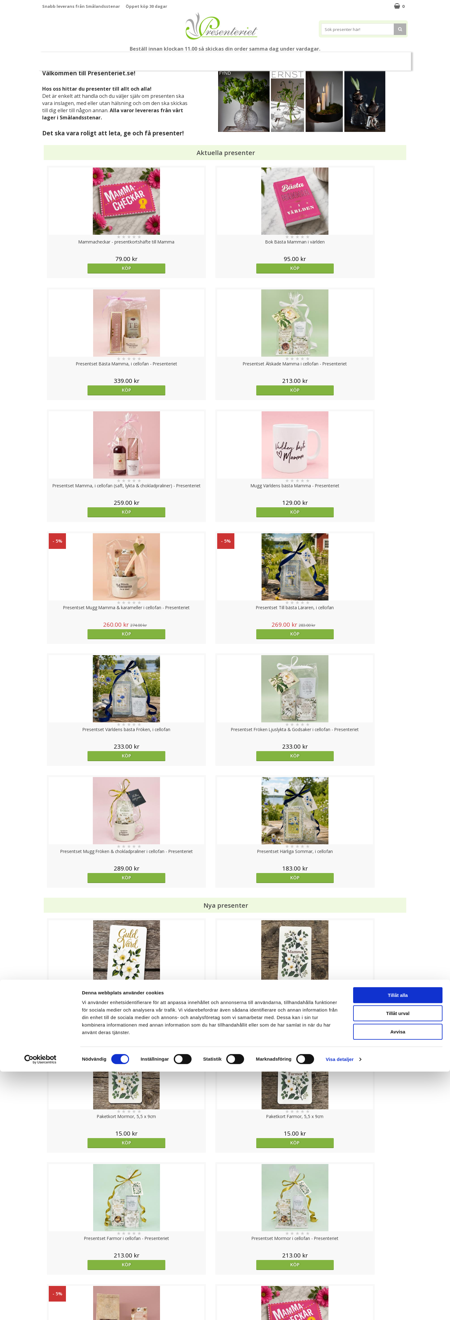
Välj (88, 920)
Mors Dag (83, 58)
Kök (315, 58)
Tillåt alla (398, 1243)
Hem (292, 58)
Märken (391, 58)
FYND (225, 73)
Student (163, 59)
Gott (364, 58)
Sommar (189, 59)
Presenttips (260, 58)
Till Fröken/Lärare (127, 58)
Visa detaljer (339, 1307)
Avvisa (397, 1280)
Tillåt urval (398, 1262)
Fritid (339, 58)
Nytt (54, 59)
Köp (87, 268)
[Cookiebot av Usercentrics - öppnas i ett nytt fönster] (40, 1307)
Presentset (223, 58)
